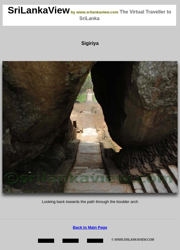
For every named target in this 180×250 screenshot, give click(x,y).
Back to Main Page (90, 227)
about (70, 240)
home (45, 240)
